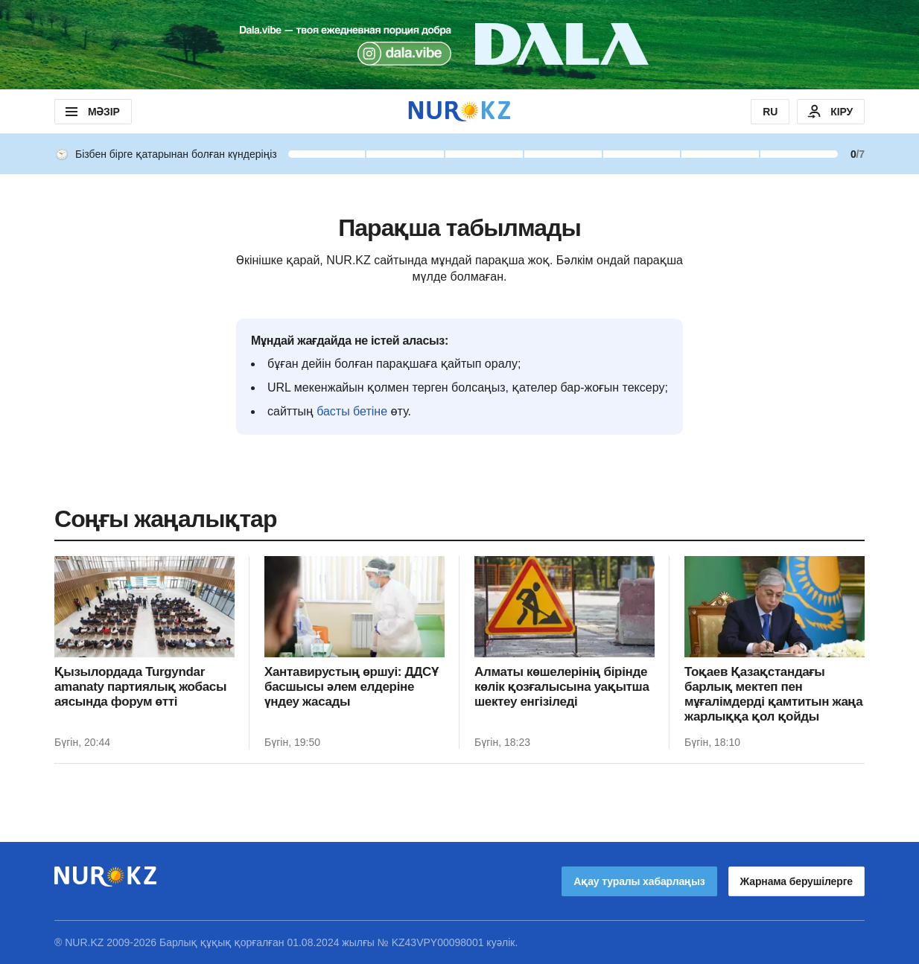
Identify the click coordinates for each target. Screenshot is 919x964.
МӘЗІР (91, 112)
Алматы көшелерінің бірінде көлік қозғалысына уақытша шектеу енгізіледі (561, 687)
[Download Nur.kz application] (459, 44)
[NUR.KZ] (459, 111)
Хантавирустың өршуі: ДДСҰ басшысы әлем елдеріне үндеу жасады (351, 687)
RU (770, 112)
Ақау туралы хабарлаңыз (639, 881)
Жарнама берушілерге (796, 881)
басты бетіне (352, 411)
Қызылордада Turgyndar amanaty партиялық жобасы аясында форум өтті (140, 687)
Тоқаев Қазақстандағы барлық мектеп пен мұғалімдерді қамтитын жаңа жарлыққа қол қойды (773, 694)
